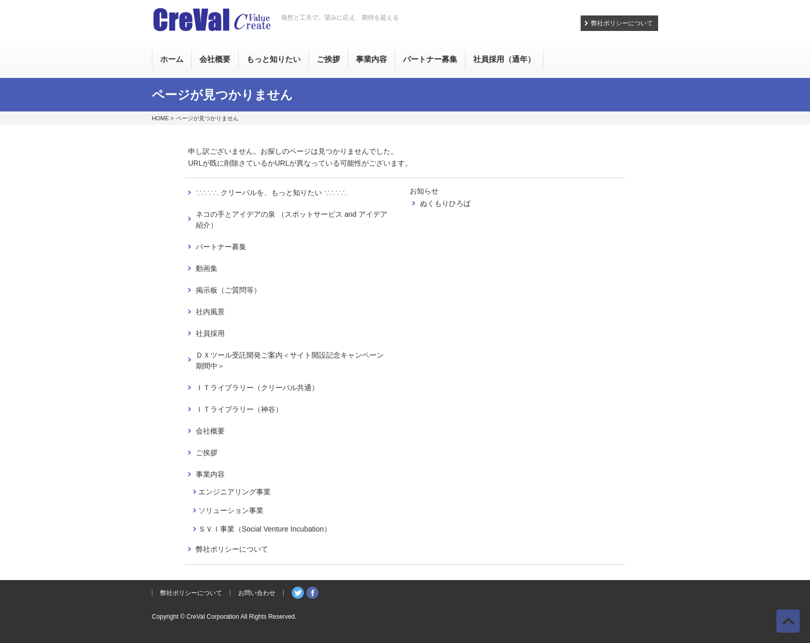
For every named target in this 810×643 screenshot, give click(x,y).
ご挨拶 (206, 452)
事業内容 (210, 474)
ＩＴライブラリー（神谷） (239, 409)
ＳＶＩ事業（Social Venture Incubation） (264, 529)
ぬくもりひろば (445, 203)
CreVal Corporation (212, 616)
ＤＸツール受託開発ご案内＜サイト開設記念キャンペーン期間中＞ (290, 360)
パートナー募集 (221, 247)
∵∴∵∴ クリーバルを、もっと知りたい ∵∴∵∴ (271, 192)
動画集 (206, 268)
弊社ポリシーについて (622, 23)
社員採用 (210, 333)
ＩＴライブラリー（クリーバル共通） (257, 387)
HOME (160, 118)
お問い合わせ (256, 593)
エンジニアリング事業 (234, 492)
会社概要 (210, 431)
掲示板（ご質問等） (228, 290)
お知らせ (424, 191)
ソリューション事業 (230, 510)
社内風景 (210, 312)
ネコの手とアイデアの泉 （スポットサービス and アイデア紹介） (291, 219)
